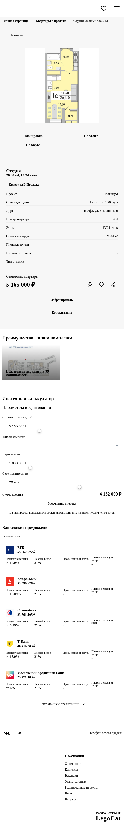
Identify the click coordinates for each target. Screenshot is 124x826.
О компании (73, 763)
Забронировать (62, 300)
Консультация (62, 312)
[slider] (39, 430)
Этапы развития (75, 781)
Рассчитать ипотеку (62, 503)
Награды (71, 799)
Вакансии (71, 775)
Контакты (71, 769)
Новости (70, 793)
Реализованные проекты (81, 787)
